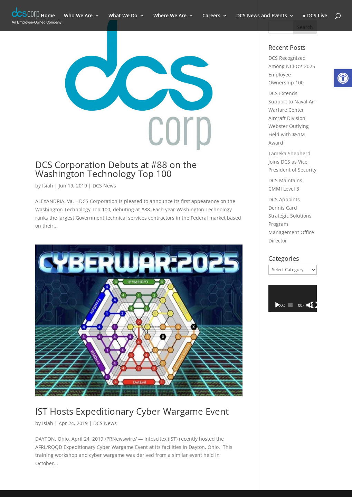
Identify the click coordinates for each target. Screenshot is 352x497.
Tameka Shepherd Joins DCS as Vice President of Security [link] (292, 161)
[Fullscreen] (314, 305)
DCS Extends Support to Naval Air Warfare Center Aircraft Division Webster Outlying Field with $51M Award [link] (291, 118)
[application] (292, 298)
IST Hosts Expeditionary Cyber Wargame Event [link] (132, 411)
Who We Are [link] (78, 16)
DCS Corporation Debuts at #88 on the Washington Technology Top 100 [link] (116, 169)
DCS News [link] (104, 185)
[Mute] (309, 305)
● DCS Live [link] (315, 16)
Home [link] (48, 16)
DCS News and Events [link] (261, 16)
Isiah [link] (47, 185)
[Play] (277, 305)
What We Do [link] (122, 16)
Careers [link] (211, 16)
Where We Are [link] (170, 16)
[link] (343, 78)
